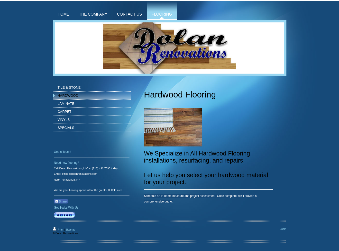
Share (61, 201)
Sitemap (70, 229)
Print (58, 229)
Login (283, 228)
